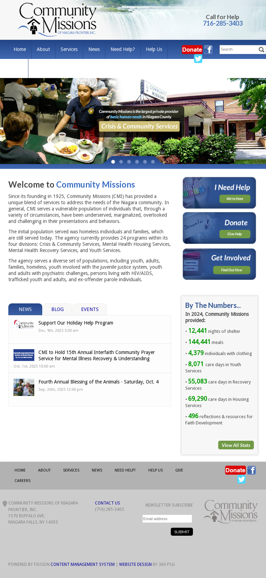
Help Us (154, 49)
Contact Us (107, 503)
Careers (42, 68)
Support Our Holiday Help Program (75, 323)
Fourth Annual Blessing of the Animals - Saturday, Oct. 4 (98, 382)
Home (20, 49)
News (94, 49)
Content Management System (83, 564)
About (43, 49)
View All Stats (236, 445)
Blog (57, 309)
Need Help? (122, 49)
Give (18, 68)
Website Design (135, 564)
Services (69, 49)
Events (90, 309)
